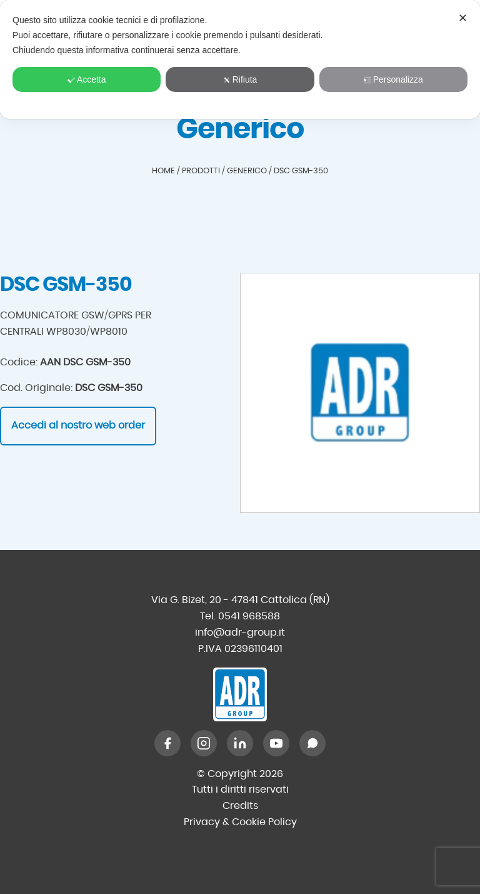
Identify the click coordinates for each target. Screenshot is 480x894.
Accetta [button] (87, 79)
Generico (247, 171)
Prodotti (201, 171)
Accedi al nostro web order (78, 425)
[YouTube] (276, 743)
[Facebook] (167, 743)
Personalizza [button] (393, 79)
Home (163, 171)
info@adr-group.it (240, 632)
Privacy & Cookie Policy (240, 822)
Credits (240, 806)
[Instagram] (204, 743)
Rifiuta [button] (240, 79)
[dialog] (240, 59)
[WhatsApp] (312, 743)
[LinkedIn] (240, 743)
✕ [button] (463, 18)
